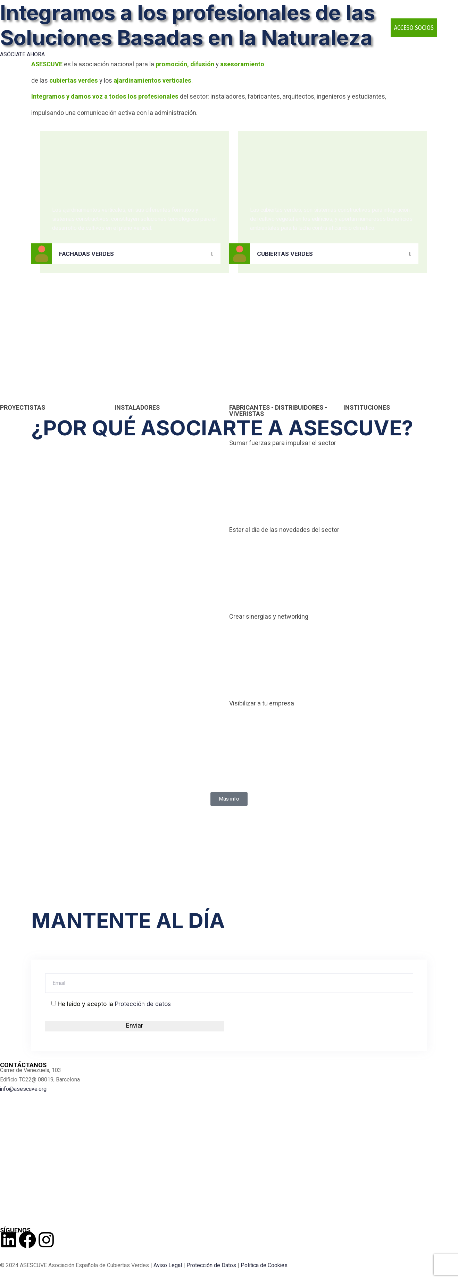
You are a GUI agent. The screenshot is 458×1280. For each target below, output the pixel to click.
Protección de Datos (211, 1265)
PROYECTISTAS (22, 407)
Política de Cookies (264, 1265)
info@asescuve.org (23, 1089)
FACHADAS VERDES (86, 253)
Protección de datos (143, 1004)
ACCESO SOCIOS (414, 28)
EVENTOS (260, 28)
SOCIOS (145, 28)
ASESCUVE (115, 28)
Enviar (134, 1025)
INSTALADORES (137, 407)
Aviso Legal (167, 1265)
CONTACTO (369, 28)
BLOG (340, 28)
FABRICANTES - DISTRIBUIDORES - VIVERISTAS (278, 411)
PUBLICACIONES (305, 28)
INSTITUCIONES (366, 407)
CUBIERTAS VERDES (285, 253)
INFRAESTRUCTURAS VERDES (199, 28)
